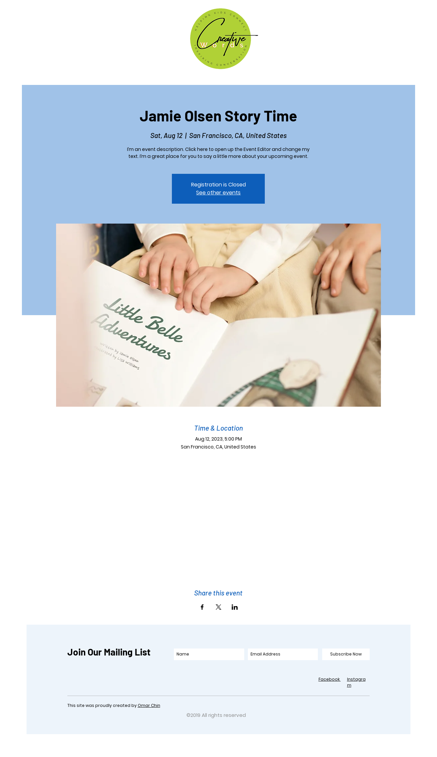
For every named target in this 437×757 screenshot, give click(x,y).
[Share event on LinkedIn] (235, 607)
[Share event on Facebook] (202, 607)
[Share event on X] (218, 607)
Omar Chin (149, 705)
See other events (218, 192)
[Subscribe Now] (346, 654)
